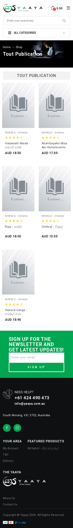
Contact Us (10, 504)
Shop (19, 47)
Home (7, 47)
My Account (10, 448)
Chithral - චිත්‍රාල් (52, 226)
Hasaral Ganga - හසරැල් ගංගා (16, 312)
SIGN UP (36, 367)
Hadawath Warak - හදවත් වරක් (17, 145)
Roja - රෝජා (13, 226)
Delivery (8, 460)
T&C (6, 454)
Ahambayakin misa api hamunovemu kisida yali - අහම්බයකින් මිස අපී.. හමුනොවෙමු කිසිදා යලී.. (54, 145)
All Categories (22, 32)
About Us (9, 498)
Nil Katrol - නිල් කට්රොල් (43, 448)
